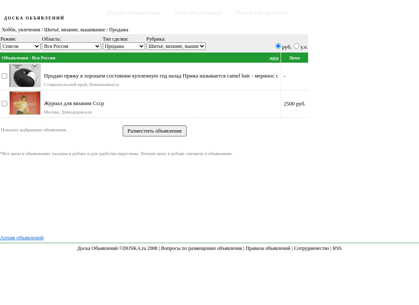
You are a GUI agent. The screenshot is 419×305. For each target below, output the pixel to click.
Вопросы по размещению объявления (201, 248)
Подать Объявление (133, 13)
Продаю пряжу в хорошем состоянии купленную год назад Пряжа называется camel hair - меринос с (161, 75)
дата (273, 57)
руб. (287, 47)
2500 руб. (295, 103)
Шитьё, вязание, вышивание (74, 30)
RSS (337, 248)
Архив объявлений (22, 237)
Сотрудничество (311, 248)
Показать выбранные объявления (33, 129)
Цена (294, 57)
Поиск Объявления (261, 13)
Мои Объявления (197, 13)
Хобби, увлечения (21, 30)
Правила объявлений (267, 248)
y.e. (304, 47)
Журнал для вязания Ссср (74, 103)
